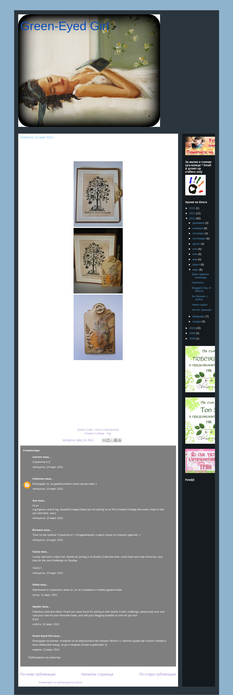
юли (195, 248)
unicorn (37, 456)
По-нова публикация (38, 674)
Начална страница (97, 674)
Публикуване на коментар (44, 657)
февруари (199, 316)
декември (198, 222)
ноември (198, 228)
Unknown (39, 478)
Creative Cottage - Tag (97, 433)
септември (199, 238)
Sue (35, 500)
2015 (192, 208)
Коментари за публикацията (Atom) (60, 682)
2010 (192, 328)
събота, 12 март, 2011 (46, 624)
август (196, 243)
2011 (192, 218)
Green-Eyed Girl (64, 26)
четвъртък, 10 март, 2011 (48, 467)
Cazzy (36, 551)
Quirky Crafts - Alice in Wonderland (98, 429)
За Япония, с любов (200, 298)
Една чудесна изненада (200, 276)
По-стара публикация (157, 674)
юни (195, 254)
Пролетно (198, 282)
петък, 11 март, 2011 (45, 594)
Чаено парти (199, 304)
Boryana (38, 529)
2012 (192, 213)
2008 (192, 338)
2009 (192, 333)
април (196, 264)
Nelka (36, 584)
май (195, 259)
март (195, 269)
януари (197, 321)
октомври (198, 233)
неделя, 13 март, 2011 (46, 649)
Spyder (37, 606)
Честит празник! (201, 309)
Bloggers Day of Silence (201, 289)
